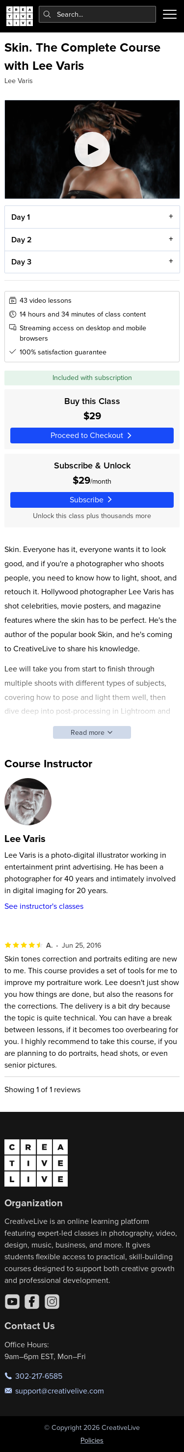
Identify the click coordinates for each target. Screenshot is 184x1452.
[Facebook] (32, 1301)
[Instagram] (52, 1301)
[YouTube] (12, 1301)
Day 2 (21, 239)
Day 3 (21, 262)
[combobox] (97, 14)
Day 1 (20, 217)
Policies (92, 1440)
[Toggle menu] (170, 14)
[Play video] (92, 149)
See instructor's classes (43, 905)
